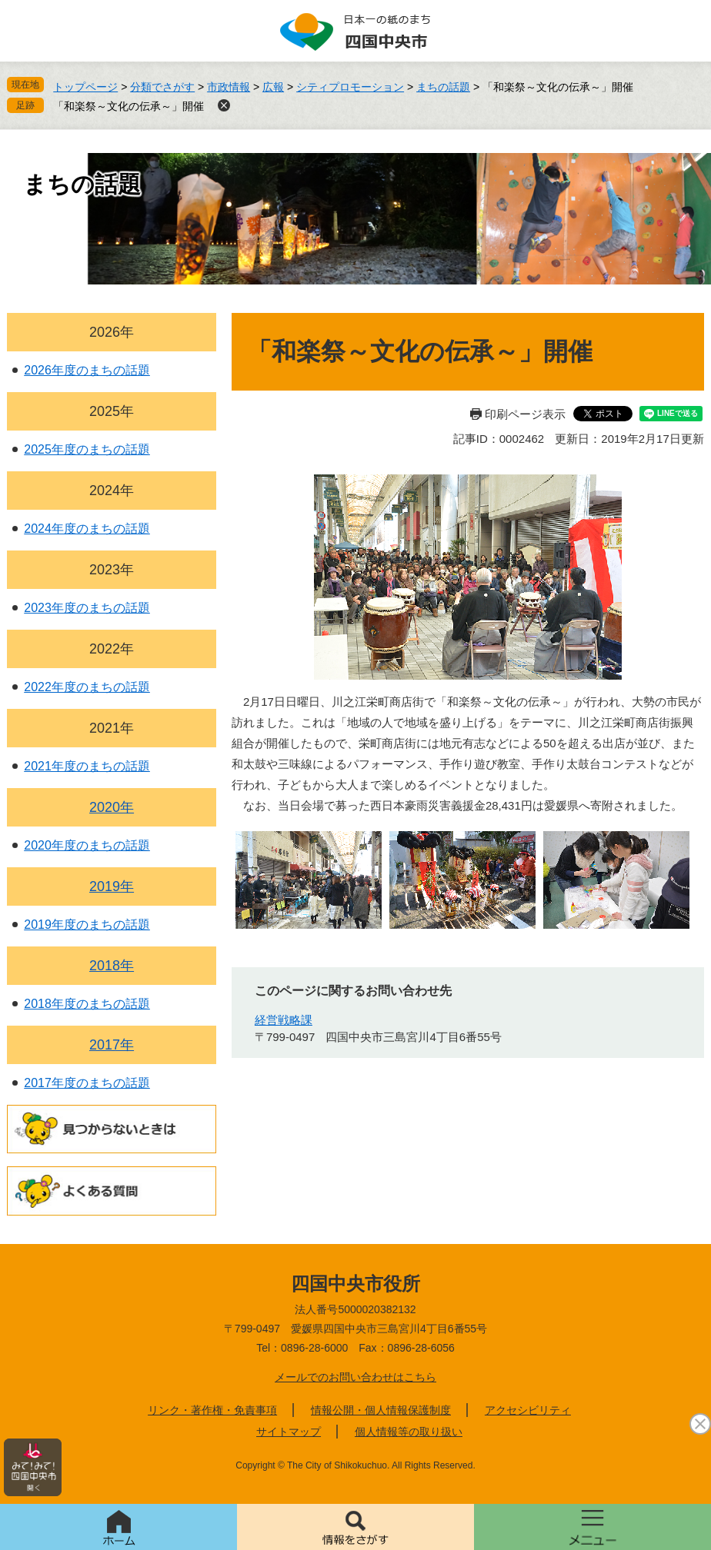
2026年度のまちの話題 (87, 370)
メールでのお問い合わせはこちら (355, 1377)
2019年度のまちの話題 (87, 924)
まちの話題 (443, 87)
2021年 (111, 728)
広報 (273, 87)
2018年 (111, 965)
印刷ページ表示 (525, 414)
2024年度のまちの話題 (87, 528)
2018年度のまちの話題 (87, 1003)
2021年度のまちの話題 (87, 766)
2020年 (111, 807)
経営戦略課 (283, 1019)
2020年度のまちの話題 (87, 845)
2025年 (111, 411)
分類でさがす (162, 87)
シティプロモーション (350, 87)
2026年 (111, 332)
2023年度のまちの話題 (87, 607)
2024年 (111, 490)
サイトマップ (288, 1431)
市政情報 (228, 87)
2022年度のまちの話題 (87, 687)
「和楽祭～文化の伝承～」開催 (128, 106)
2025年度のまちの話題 (87, 449)
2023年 (111, 569)
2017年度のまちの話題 (87, 1082)
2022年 (111, 649)
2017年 (111, 1045)
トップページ (85, 87)
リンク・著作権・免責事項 (212, 1410)
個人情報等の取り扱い (408, 1431)
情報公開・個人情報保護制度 (381, 1410)
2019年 (111, 886)
